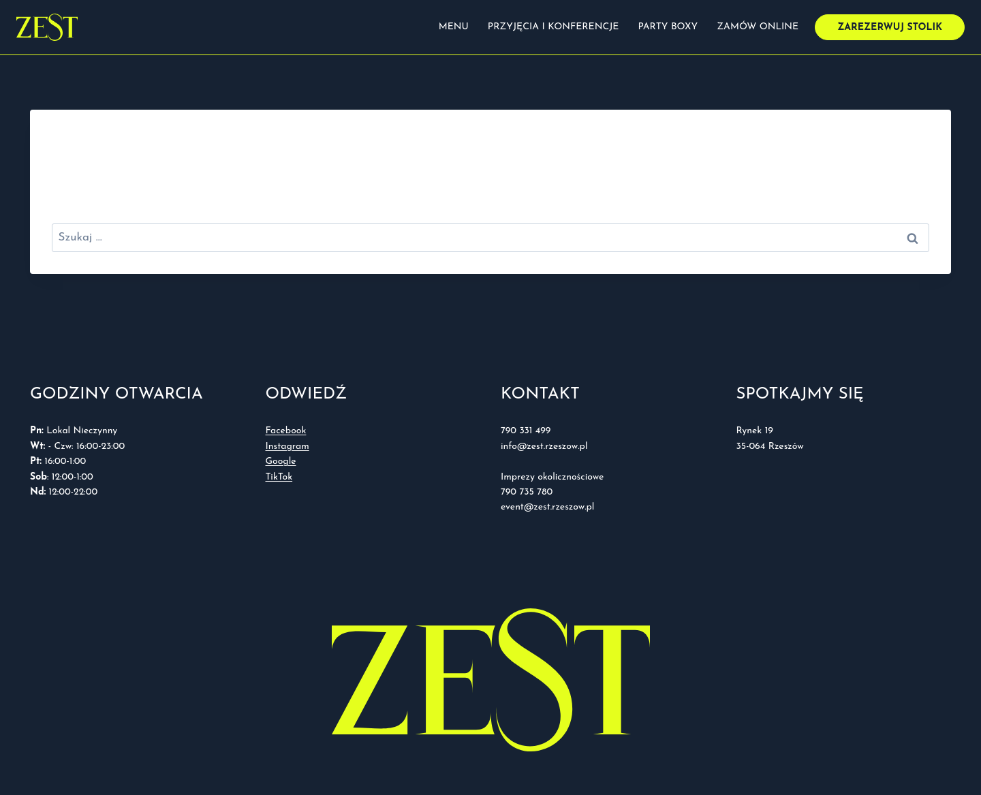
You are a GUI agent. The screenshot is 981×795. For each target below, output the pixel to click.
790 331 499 (525, 431)
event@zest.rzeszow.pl (547, 507)
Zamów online (757, 27)
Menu (454, 27)
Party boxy (668, 27)
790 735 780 (526, 492)
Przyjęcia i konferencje (553, 27)
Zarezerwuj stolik (889, 27)
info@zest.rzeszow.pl (546, 446)
